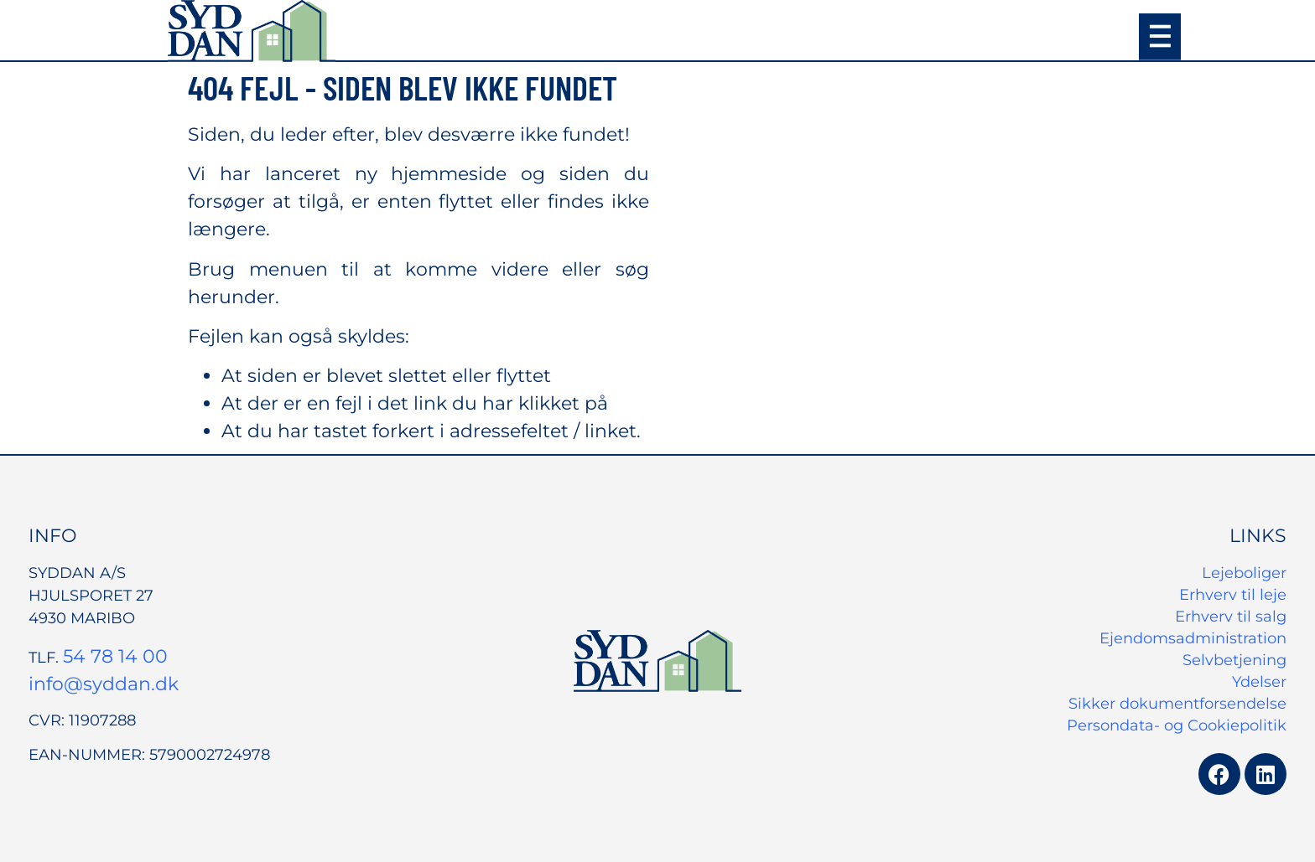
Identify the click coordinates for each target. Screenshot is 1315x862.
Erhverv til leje (1232, 595)
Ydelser (1259, 682)
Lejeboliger (1244, 573)
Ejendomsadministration (1192, 638)
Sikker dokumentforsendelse (1177, 703)
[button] (1160, 36)
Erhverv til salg (1230, 616)
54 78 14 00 (115, 656)
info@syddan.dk (104, 684)
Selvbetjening (1234, 660)
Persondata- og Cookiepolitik (1176, 725)
